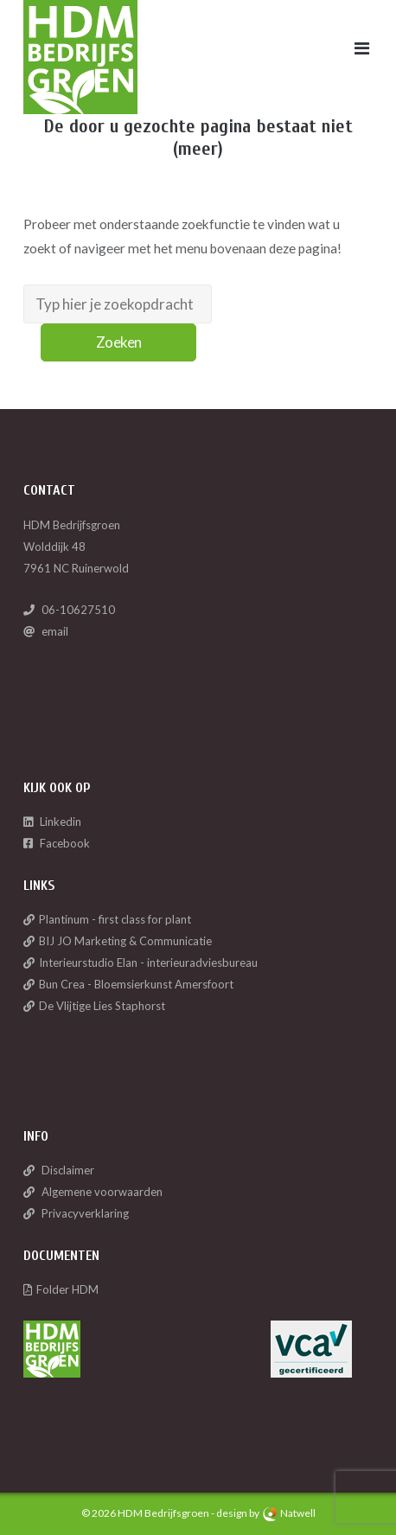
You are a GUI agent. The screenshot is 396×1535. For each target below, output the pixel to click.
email (53, 631)
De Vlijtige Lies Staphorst (102, 1006)
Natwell (298, 1512)
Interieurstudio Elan (88, 962)
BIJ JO (55, 941)
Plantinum (64, 919)
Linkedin (60, 821)
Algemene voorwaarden (101, 1192)
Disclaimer (66, 1170)
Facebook (63, 843)
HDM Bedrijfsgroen (163, 1512)
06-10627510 (78, 610)
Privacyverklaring (84, 1213)
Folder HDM (67, 1289)
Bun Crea (62, 984)
